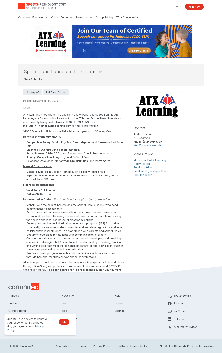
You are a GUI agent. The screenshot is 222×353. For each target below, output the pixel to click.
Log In (178, 6)
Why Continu (127, 17)
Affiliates (13, 295)
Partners (13, 303)
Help (117, 295)
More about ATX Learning (149, 160)
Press (65, 303)
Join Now (194, 6)
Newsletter (68, 295)
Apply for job (141, 163)
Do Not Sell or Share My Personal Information (184, 346)
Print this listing (142, 174)
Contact (119, 303)
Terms (82, 346)
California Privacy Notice (133, 346)
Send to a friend (143, 167)
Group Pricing (104, 17)
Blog (64, 310)
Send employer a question (149, 171)
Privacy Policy (102, 346)
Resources (84, 17)
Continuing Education (33, 17)
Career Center (61, 17)
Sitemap (120, 310)
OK (64, 321)
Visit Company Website (147, 145)
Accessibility (63, 346)
